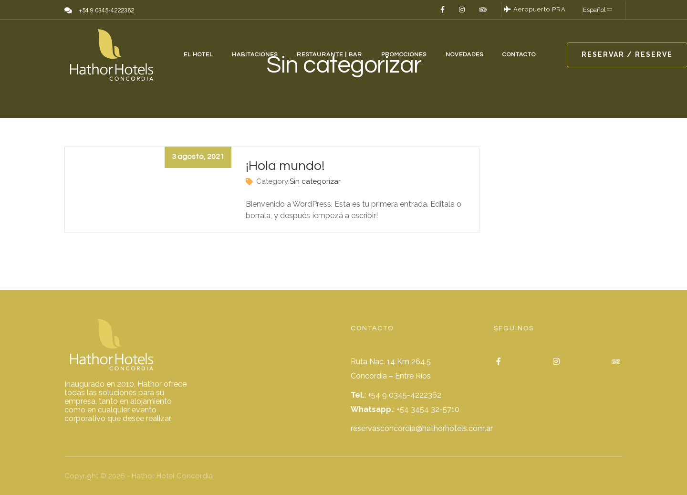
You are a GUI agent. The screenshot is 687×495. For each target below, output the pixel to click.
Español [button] (594, 9)
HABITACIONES (255, 55)
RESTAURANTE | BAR (329, 55)
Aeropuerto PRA (535, 9)
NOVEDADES (464, 55)
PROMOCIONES (404, 55)
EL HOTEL (198, 55)
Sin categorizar (315, 182)
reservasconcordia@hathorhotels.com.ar (422, 428)
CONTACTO (519, 55)
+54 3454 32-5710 (427, 409)
